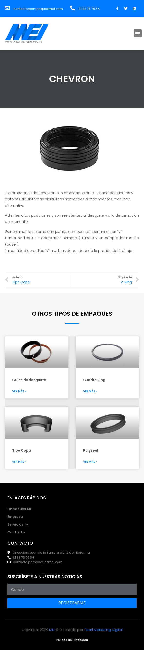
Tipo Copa (21, 450)
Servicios (18, 524)
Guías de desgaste (29, 379)
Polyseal (90, 450)
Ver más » (19, 391)
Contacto (16, 532)
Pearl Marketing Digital (103, 629)
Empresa (15, 516)
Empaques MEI (20, 508)
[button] (138, 33)
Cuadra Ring (94, 379)
